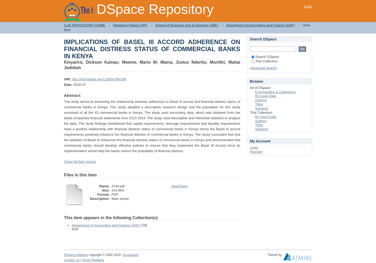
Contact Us (72, 260)
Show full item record (80, 162)
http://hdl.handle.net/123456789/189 (99, 79)
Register (256, 152)
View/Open (179, 186)
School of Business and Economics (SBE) (186, 25)
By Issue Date (265, 96)
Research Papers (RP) (130, 25)
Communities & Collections (275, 92)
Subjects (261, 108)
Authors (261, 100)
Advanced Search (263, 68)
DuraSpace (130, 255)
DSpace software (76, 255)
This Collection (264, 61)
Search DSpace (265, 57)
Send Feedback (93, 260)
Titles (259, 104)
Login (308, 6)
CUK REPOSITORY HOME (84, 25)
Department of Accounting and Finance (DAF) (260, 25)
